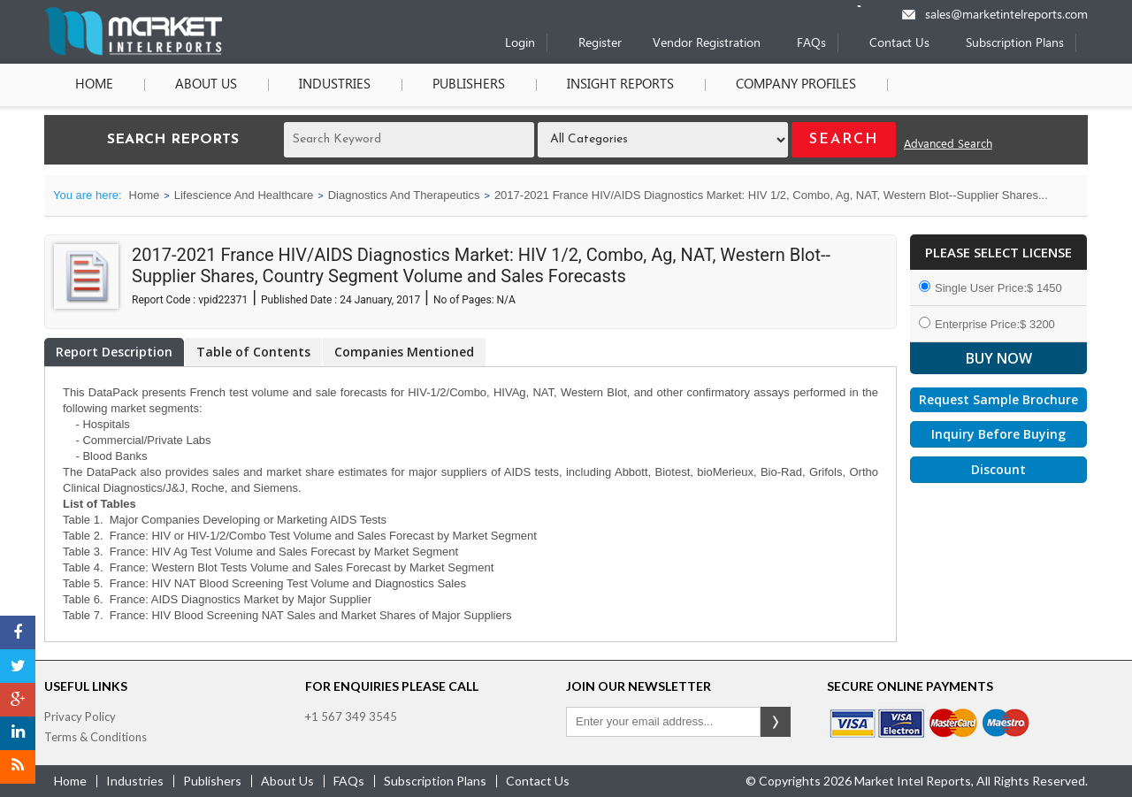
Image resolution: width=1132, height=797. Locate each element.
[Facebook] (17, 632)
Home (94, 85)
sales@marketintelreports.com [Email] (1006, 15)
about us (287, 780)
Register (600, 43)
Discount (998, 469)
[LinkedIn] (17, 733)
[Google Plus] (17, 700)
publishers (212, 780)
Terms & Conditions (95, 737)
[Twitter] (17, 666)
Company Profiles (796, 85)
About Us (206, 85)
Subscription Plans (1015, 43)
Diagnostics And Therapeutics (404, 195)
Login (520, 43)
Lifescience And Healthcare (244, 195)
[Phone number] (871, 6)
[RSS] (17, 767)
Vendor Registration (707, 43)
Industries (335, 85)
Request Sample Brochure (998, 399)
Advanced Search (948, 144)
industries (135, 780)
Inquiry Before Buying (998, 433)
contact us (538, 780)
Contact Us (899, 43)
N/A (506, 300)
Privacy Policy (80, 716)
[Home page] (133, 51)
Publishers (468, 85)
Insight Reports (620, 85)
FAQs (811, 43)
